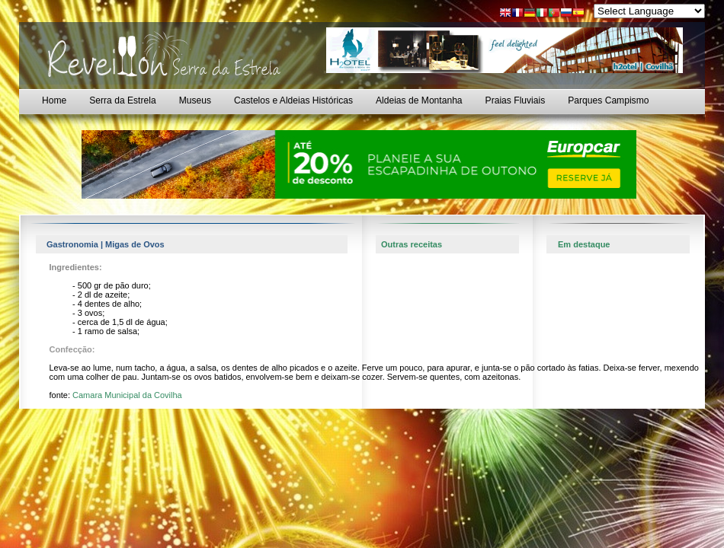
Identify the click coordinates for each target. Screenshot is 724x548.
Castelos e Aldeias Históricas (293, 100)
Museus (195, 100)
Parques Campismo (608, 100)
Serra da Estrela (122, 100)
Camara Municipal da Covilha (127, 395)
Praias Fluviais (515, 100)
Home (54, 100)
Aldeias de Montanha (419, 100)
